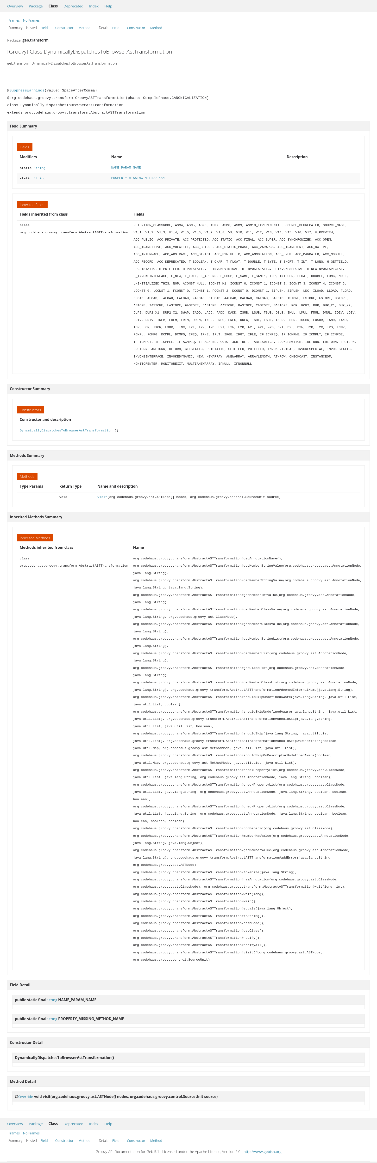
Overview (15, 6)
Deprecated (73, 6)
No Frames (31, 20)
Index (94, 6)
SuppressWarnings (26, 90)
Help (108, 6)
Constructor (64, 27)
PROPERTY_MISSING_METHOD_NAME (139, 177)
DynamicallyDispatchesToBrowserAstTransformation (66, 429)
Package (36, 6)
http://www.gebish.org (263, 1150)
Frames (14, 20)
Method (84, 27)
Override (25, 1095)
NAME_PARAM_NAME (126, 167)
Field (44, 27)
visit (102, 496)
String (39, 167)
